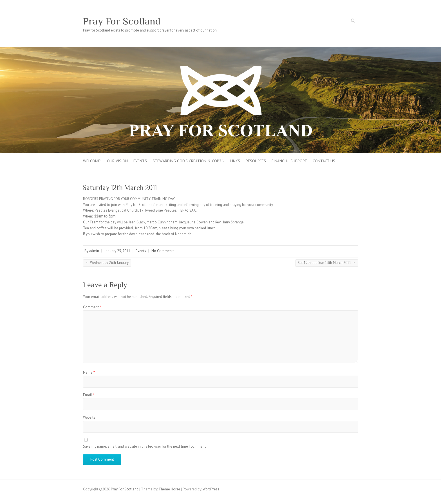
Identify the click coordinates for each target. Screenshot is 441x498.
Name (89, 372)
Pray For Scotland (121, 21)
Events (140, 160)
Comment (92, 307)
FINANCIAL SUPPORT (289, 160)
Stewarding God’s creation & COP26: (188, 160)
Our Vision (117, 160)
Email (88, 394)
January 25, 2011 (117, 250)
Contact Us (324, 160)
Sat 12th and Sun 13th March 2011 (327, 262)
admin (94, 250)
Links (235, 160)
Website (89, 417)
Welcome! (92, 160)
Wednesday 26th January (107, 262)
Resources (256, 160)
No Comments (162, 250)
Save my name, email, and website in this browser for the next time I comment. (145, 446)
